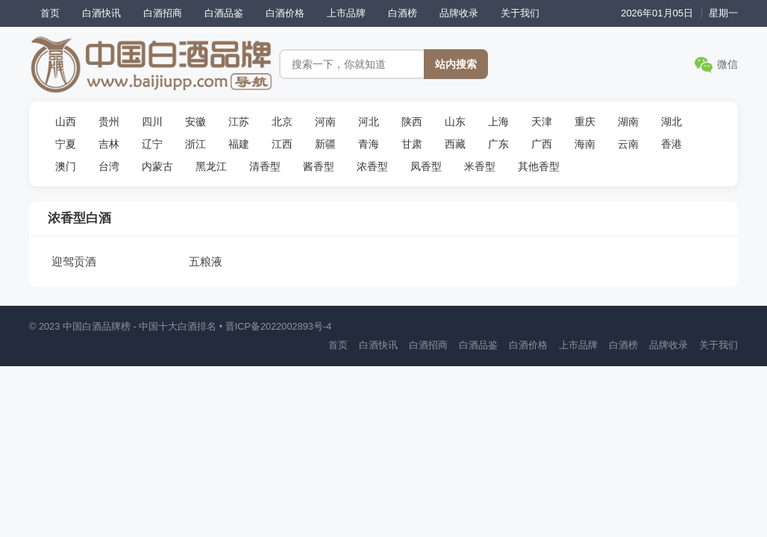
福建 (238, 144)
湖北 (671, 122)
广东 (498, 144)
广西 (541, 144)
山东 (455, 122)
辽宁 (152, 144)
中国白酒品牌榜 (97, 326)
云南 (628, 144)
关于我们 (520, 13)
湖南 (628, 122)
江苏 (238, 122)
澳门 (65, 166)
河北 (368, 122)
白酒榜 (402, 13)
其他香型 (539, 166)
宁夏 (65, 144)
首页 (50, 13)
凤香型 (426, 166)
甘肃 (411, 144)
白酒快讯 (101, 13)
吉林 (108, 144)
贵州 (108, 122)
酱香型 (318, 166)
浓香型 (372, 166)
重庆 (585, 122)
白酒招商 (162, 13)
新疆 (325, 144)
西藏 (455, 144)
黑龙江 (211, 166)
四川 (152, 122)
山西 (65, 122)
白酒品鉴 (223, 13)
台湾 (108, 166)
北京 (282, 122)
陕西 (411, 122)
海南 (585, 144)
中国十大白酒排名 (177, 326)
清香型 (265, 166)
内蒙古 (157, 166)
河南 (325, 122)
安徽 (195, 122)
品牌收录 (458, 13)
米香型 (479, 166)
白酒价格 (285, 13)
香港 (671, 144)
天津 (541, 122)
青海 (368, 144)
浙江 (195, 144)
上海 (498, 122)
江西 (282, 144)
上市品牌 (346, 13)
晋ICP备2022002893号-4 (278, 326)
